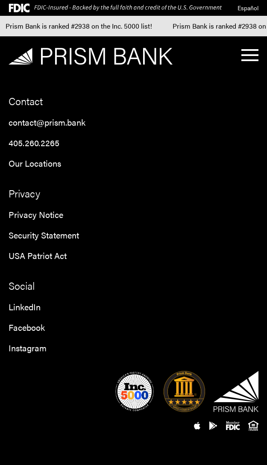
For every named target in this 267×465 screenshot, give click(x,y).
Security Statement (44, 235)
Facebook (27, 327)
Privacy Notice (36, 214)
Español (248, 7)
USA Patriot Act (38, 255)
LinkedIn (25, 306)
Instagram (28, 347)
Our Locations (35, 163)
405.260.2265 (34, 142)
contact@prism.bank (47, 122)
